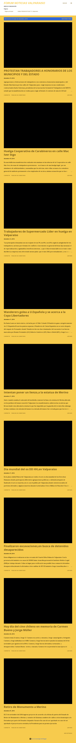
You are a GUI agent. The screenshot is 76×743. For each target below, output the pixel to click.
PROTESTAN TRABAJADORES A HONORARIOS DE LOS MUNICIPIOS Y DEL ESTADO (38, 72)
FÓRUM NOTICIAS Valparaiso (24, 3)
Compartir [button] (7, 95)
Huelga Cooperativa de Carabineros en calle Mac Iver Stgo (36, 152)
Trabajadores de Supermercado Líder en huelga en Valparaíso (38, 233)
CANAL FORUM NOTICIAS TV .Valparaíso (27, 11)
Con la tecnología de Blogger (38, 739)
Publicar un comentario (18, 95)
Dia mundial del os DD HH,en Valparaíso (30, 469)
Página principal (8, 11)
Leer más (69, 95)
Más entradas (68, 733)
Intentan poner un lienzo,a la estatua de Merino (36, 392)
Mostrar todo (66, 19)
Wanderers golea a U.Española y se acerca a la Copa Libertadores (34, 313)
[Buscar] (65, 3)
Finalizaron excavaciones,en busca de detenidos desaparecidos (36, 547)
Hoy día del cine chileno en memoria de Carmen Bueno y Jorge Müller (36, 628)
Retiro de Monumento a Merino (25, 707)
